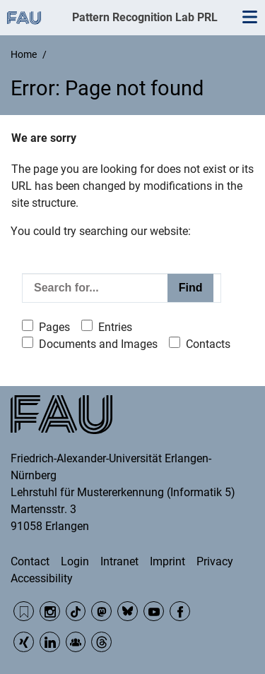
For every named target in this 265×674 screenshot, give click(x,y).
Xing (23, 642)
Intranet (119, 561)
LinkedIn (50, 642)
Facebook (180, 611)
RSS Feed (23, 611)
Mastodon (101, 611)
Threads (101, 642)
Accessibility (42, 578)
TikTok (76, 611)
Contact (30, 561)
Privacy (214, 561)
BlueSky (127, 611)
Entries (115, 327)
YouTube (153, 611)
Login (75, 561)
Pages (54, 327)
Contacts (208, 344)
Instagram (50, 611)
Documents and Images (98, 344)
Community (76, 642)
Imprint (167, 561)
